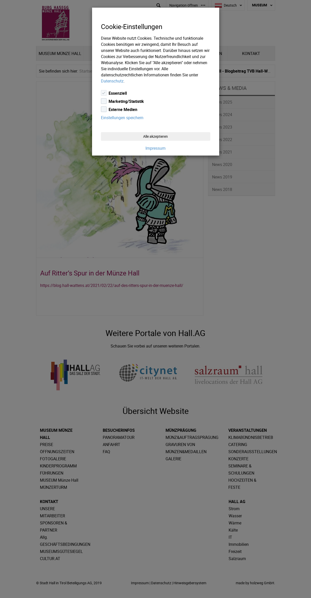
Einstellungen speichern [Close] (122, 117)
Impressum (155, 148)
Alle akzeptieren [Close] (155, 136)
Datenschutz (112, 81)
